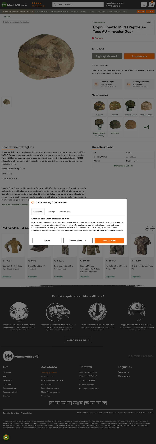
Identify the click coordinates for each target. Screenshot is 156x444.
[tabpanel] (78, 224)
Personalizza (78, 240)
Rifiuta (47, 240)
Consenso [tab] (37, 211)
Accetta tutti (109, 240)
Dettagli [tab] (51, 211)
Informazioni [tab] (65, 211)
